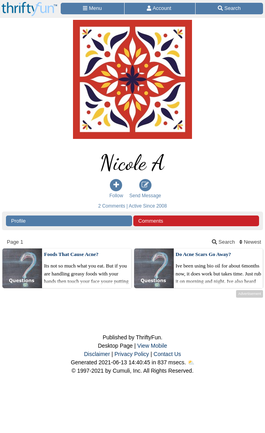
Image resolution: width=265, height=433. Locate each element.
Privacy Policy (131, 354)
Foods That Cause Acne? (71, 254)
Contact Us (167, 354)
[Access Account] (160, 8)
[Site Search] (229, 8)
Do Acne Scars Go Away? (203, 254)
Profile (18, 221)
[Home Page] (29, 4)
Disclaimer (97, 354)
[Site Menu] (92, 8)
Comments (150, 221)
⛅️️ (191, 362)
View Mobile (152, 346)
